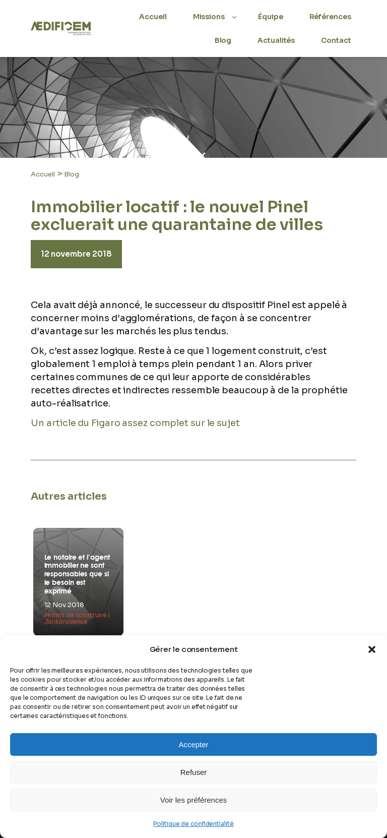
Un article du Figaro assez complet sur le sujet (135, 423)
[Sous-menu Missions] (234, 16)
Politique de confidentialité (193, 823)
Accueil (42, 174)
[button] (372, 649)
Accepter (193, 744)
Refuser (193, 772)
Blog (71, 174)
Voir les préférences (193, 800)
